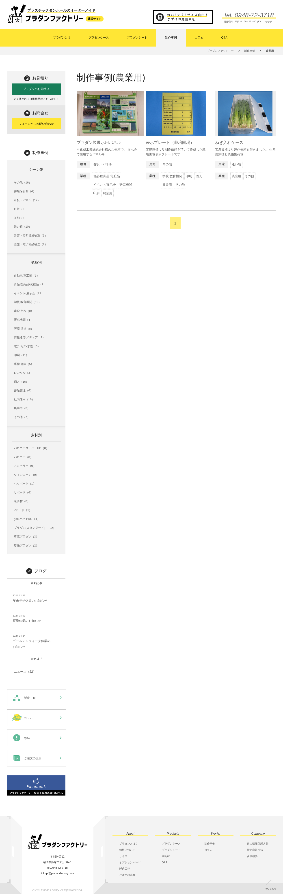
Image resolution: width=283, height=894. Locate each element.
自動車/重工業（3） (27, 275)
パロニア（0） (23, 457)
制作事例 (171, 37)
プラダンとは (62, 37)
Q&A (224, 37)
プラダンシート (137, 37)
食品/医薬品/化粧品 (106, 176)
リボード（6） (23, 492)
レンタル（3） (23, 372)
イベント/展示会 (104, 184)
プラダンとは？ (128, 843)
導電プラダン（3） (26, 536)
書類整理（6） (23, 390)
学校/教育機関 (172, 176)
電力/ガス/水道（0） (27, 346)
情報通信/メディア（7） (29, 337)
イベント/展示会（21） (29, 293)
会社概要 (252, 856)
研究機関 (125, 184)
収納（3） (20, 218)
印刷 (96, 193)
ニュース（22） (25, 671)
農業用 (107, 193)
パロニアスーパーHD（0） (31, 448)
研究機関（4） (23, 319)
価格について (127, 849)
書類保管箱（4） (25, 191)
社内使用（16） (24, 399)
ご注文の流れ (127, 875)
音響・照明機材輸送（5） (31, 235)
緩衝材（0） (22, 501)
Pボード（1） (23, 510)
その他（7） (22, 417)
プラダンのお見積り (36, 89)
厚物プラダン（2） (26, 545)
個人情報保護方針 (257, 843)
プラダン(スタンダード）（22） (35, 527)
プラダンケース (99, 37)
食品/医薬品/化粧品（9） (30, 284)
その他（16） (23, 182)
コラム (199, 37)
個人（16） (21, 381)
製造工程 (124, 868)
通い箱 (236, 164)
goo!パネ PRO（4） (27, 519)
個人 (199, 176)
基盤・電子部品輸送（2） (31, 244)
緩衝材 (166, 856)
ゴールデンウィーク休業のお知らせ (31, 641)
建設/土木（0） (24, 311)
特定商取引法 (255, 849)
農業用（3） (22, 408)
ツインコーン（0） (26, 474)
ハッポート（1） (25, 483)
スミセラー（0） (25, 465)
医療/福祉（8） (24, 328)
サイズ (123, 856)
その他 (167, 164)
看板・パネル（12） (27, 200)
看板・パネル (102, 164)
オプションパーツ (130, 862)
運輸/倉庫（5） (24, 364)
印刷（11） (21, 355)
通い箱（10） (23, 226)
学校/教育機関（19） (27, 302)
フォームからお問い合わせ (36, 124)
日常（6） (20, 209)
